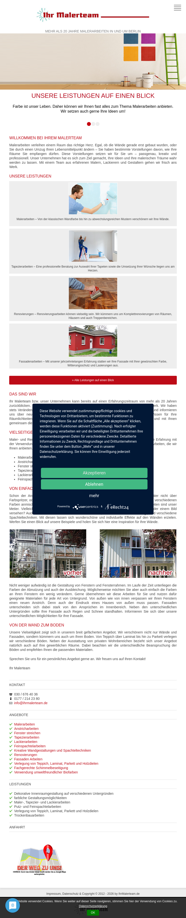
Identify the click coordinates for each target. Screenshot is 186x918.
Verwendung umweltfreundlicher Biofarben (46, 772)
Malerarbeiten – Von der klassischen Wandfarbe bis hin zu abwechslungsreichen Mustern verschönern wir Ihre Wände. (92, 201)
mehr (94, 495)
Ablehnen (94, 484)
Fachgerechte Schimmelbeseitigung (41, 768)
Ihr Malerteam (93, 14)
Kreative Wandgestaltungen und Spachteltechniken (52, 750)
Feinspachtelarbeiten (30, 746)
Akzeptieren (94, 472)
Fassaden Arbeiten (28, 759)
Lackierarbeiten (25, 742)
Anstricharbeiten (26, 729)
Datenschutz (70, 893)
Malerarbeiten (24, 724)
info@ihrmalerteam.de (30, 703)
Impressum (53, 893)
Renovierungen (25, 755)
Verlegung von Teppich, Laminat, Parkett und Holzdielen (56, 763)
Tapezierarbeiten (26, 737)
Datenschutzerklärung (93, 906)
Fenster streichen (27, 733)
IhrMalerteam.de (129, 893)
